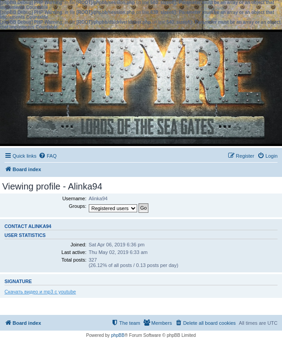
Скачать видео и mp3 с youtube (40, 291)
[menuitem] (47, 156)
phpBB (118, 335)
